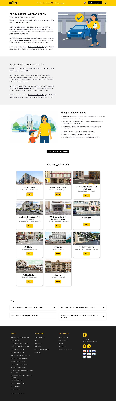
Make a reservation (95, 3)
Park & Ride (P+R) (16, 389)
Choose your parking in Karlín (58, 151)
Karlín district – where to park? (19, 358)
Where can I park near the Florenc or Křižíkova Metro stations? (83, 316)
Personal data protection (65, 349)
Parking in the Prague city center (19, 343)
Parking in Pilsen (15, 386)
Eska (79, 134)
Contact (61, 343)
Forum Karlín (91, 132)
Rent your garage (60, 3)
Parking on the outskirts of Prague (20, 346)
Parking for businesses (17, 380)
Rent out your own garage (42, 349)
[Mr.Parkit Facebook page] (84, 346)
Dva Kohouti (85, 134)
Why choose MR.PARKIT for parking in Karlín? (33, 307)
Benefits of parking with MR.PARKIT (20, 337)
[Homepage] (13, 3)
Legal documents (63, 340)
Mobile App (38, 352)
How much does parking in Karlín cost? (33, 315)
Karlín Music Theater (81, 132)
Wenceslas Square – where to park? (20, 355)
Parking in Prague (15, 340)
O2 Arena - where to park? (18, 352)
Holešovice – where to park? (18, 367)
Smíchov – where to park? (18, 361)
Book (29, 194)
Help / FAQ (50, 3)
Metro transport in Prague (18, 383)
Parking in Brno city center (18, 349)
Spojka (75, 134)
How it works (41, 3)
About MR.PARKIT (63, 337)
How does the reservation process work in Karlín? (83, 307)
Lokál (90, 134)
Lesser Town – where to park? (19, 364)
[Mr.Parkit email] (89, 346)
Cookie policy (62, 346)
